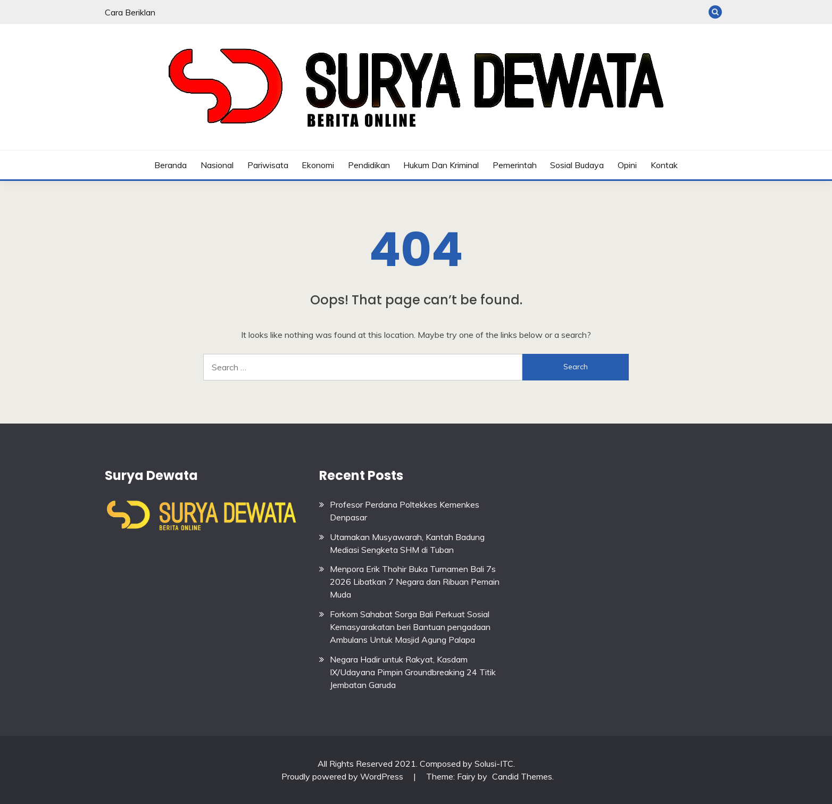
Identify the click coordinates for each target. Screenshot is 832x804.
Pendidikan (369, 165)
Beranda (170, 165)
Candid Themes (522, 776)
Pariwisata (267, 165)
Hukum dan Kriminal (441, 165)
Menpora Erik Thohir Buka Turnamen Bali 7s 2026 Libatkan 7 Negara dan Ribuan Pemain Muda (415, 581)
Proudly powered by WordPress (343, 776)
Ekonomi (318, 165)
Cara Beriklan (130, 12)
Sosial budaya (577, 165)
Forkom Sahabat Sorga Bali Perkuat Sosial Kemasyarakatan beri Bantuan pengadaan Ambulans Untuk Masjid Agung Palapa (410, 627)
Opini (627, 165)
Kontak (664, 165)
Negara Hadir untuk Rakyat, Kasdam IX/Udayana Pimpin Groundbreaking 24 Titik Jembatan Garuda (413, 672)
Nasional (217, 165)
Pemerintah (515, 165)
